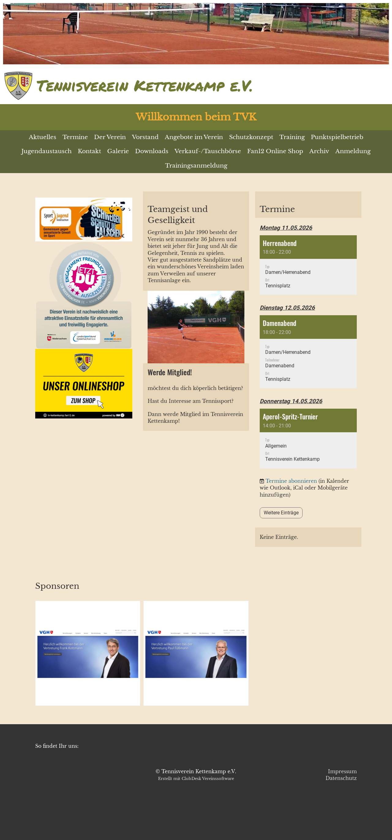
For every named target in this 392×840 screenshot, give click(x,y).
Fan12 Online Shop (275, 151)
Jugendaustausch (46, 151)
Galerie (118, 151)
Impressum (342, 771)
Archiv (319, 151)
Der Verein (110, 137)
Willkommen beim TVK (196, 117)
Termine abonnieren (291, 481)
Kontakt (89, 151)
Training (292, 137)
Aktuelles (42, 137)
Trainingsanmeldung (196, 165)
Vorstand (145, 137)
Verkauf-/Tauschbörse (208, 151)
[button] (308, 265)
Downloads (151, 151)
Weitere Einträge (281, 513)
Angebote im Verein (194, 137)
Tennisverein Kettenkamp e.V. (145, 85)
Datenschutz (341, 778)
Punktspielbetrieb (337, 137)
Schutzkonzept (251, 137)
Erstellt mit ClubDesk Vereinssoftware (196, 778)
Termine (75, 137)
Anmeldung (353, 151)
